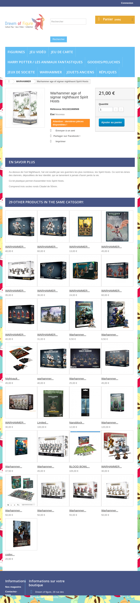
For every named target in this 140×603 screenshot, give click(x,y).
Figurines (16, 52)
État (52, 114)
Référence (56, 109)
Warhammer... (77, 334)
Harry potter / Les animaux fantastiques (45, 62)
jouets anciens (80, 72)
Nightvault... (12, 378)
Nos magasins (13, 587)
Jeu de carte (62, 52)
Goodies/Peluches (103, 62)
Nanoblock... (76, 422)
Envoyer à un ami (65, 130)
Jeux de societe (21, 72)
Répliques (108, 72)
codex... (10, 554)
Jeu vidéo (38, 52)
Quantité (103, 104)
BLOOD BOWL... (79, 466)
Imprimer (61, 141)
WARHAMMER (51, 72)
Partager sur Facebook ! (66, 136)
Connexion (127, 3)
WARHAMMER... (15, 246)
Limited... (42, 422)
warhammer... (45, 378)
